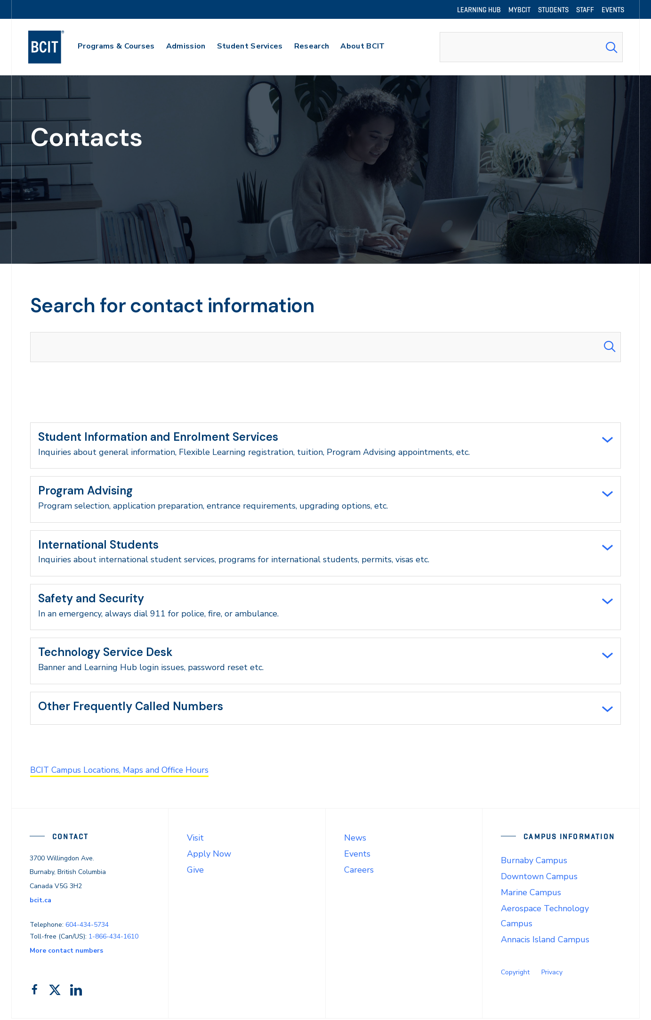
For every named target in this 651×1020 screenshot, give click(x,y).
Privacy (552, 973)
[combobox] (531, 47)
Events (357, 855)
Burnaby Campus (534, 861)
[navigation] (55, 47)
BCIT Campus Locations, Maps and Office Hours (122, 771)
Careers (359, 871)
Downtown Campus (539, 877)
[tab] (325, 445)
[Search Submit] (611, 47)
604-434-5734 (87, 926)
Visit (195, 839)
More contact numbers (66, 951)
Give (195, 871)
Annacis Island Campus (545, 941)
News (355, 839)
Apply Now (209, 855)
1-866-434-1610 (113, 937)
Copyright (515, 973)
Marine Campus (531, 893)
